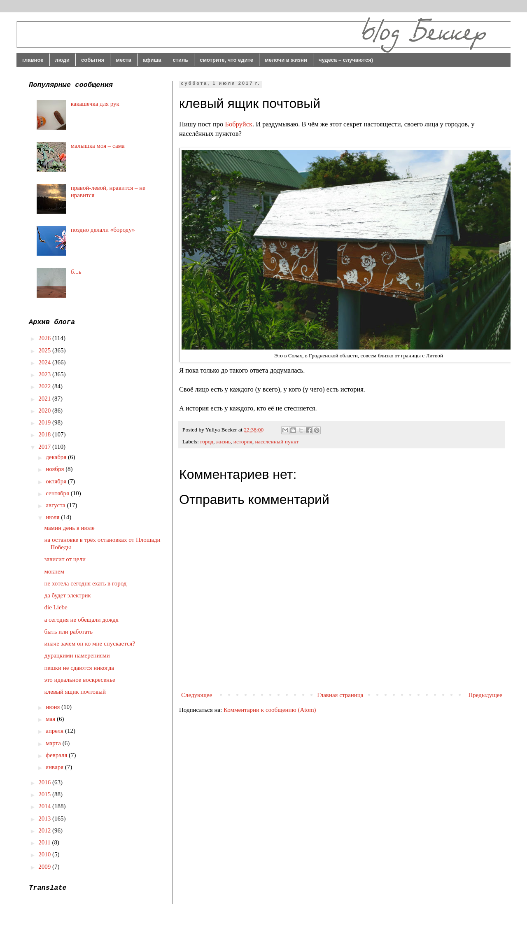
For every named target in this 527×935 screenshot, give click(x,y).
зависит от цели (65, 559)
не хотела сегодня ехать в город (85, 583)
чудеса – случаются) (346, 60)
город (206, 441)
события (92, 60)
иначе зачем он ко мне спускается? (89, 643)
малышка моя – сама (98, 145)
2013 (45, 818)
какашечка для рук (95, 103)
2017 (45, 446)
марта (54, 743)
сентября (58, 493)
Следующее (196, 695)
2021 (45, 398)
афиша (152, 60)
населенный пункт (276, 441)
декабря (57, 457)
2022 (45, 386)
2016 (45, 782)
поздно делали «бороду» (103, 229)
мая (51, 719)
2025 (45, 350)
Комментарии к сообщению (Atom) (270, 709)
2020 (45, 410)
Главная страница (340, 695)
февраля (57, 755)
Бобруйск (238, 124)
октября (57, 481)
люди (62, 60)
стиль (180, 60)
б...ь (76, 271)
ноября (55, 469)
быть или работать (68, 631)
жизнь (223, 441)
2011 (45, 842)
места (123, 60)
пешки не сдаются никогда (79, 668)
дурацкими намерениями (77, 655)
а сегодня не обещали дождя (81, 619)
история (242, 441)
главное (33, 60)
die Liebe (56, 607)
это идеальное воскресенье (79, 679)
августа (56, 505)
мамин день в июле (69, 528)
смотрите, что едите (226, 60)
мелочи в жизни (286, 60)
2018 (45, 434)
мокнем (54, 571)
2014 (45, 806)
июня (53, 707)
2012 (45, 830)
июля (53, 517)
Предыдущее (486, 695)
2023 (45, 374)
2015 (45, 794)
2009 (45, 866)
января (55, 767)
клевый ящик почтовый (75, 691)
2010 (45, 854)
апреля (55, 730)
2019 (45, 422)
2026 (45, 338)
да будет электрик (67, 595)
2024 (45, 362)
